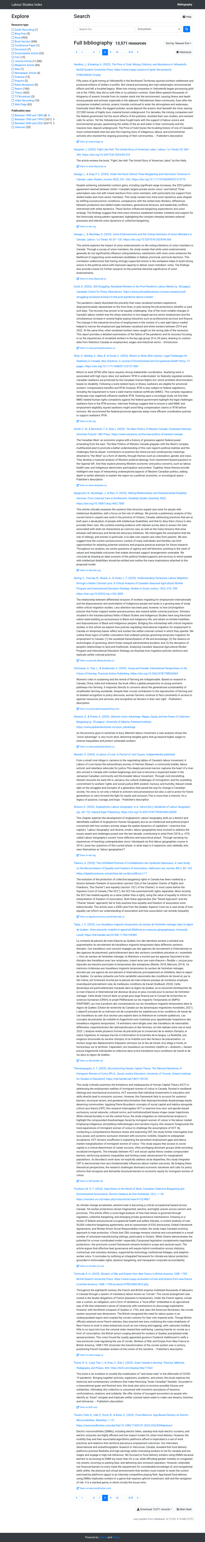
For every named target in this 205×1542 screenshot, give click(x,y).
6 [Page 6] (94, 52)
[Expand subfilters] (49, 115)
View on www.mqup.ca (90, 141)
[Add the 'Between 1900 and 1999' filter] (29, 119)
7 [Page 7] (99, 52)
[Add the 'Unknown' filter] (20, 127)
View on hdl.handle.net (90, 1060)
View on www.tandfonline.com (94, 1488)
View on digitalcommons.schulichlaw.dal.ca (100, 916)
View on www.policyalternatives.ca (96, 348)
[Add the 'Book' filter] (18, 37)
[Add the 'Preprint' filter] (19, 80)
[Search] (186, 29)
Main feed (184, 1509)
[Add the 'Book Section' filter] (22, 41)
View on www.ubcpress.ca (92, 485)
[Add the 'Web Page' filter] (21, 104)
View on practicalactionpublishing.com (98, 709)
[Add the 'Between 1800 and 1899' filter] (29, 115)
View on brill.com (87, 1407)
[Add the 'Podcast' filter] (19, 76)
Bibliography (184, 4)
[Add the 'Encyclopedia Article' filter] (26, 53)
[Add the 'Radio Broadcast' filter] (24, 84)
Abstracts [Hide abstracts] (183, 52)
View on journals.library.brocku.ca (95, 660)
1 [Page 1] (82, 52)
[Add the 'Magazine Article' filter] (24, 65)
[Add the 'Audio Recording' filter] (24, 29)
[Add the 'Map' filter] (17, 69)
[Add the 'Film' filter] (17, 57)
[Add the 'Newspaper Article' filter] (25, 73)
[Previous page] (76, 52)
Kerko (116, 1537)
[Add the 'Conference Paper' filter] (25, 45)
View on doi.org (86, 226)
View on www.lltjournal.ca (91, 166)
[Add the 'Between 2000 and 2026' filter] (29, 123)
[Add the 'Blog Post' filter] (20, 33)
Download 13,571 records (153, 1509)
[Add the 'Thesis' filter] (18, 92)
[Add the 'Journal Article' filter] (23, 61)
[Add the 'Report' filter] (19, 88)
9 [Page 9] (110, 52)
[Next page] (138, 52)
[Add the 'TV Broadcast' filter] (23, 96)
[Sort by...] (179, 43)
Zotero (103, 1537)
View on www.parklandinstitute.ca (95, 746)
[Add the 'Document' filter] (21, 49)
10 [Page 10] (116, 52)
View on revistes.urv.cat (90, 1266)
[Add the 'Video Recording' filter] (24, 100)
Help (187, 16)
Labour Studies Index (26, 5)
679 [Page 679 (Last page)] (131, 52)
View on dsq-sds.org (89, 570)
